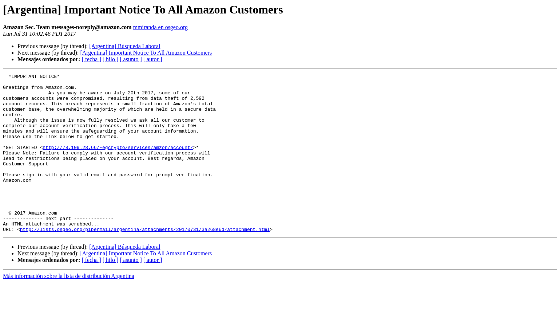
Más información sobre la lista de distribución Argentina (68, 308)
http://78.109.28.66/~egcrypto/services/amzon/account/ (118, 162)
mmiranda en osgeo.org (160, 27)
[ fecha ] (91, 59)
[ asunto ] (131, 59)
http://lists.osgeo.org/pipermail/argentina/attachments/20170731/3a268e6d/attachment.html (145, 261)
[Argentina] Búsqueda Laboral (124, 46)
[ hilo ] (111, 59)
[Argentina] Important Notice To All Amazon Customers (146, 53)
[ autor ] (152, 59)
